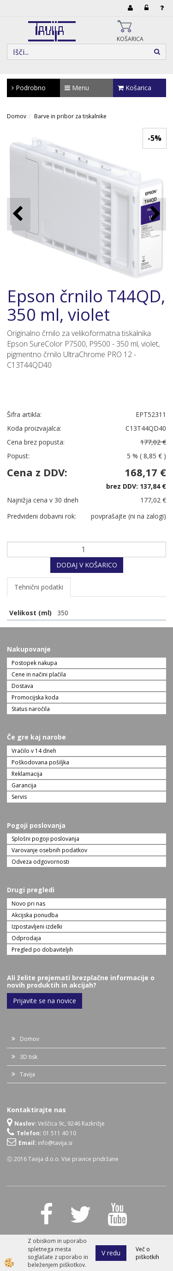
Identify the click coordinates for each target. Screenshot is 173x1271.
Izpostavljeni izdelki (37, 926)
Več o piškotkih (147, 1253)
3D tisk (28, 1057)
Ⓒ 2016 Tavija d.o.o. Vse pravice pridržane (63, 1159)
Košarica (134, 87)
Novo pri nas (28, 903)
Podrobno (29, 87)
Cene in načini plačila (39, 674)
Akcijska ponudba (35, 915)
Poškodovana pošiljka (40, 762)
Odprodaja (26, 938)
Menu (77, 87)
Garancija (24, 785)
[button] (154, 214)
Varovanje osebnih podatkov (49, 850)
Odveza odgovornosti (40, 862)
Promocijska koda (35, 697)
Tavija (27, 1074)
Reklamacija (27, 774)
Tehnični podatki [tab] (38, 587)
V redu (110, 1252)
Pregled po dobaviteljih (42, 949)
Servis (19, 797)
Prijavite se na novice (44, 1000)
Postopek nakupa (34, 663)
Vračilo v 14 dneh (34, 751)
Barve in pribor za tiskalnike (70, 116)
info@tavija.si (55, 1143)
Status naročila (31, 709)
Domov (16, 116)
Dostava (22, 686)
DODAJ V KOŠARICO (86, 564)
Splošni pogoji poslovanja (45, 839)
